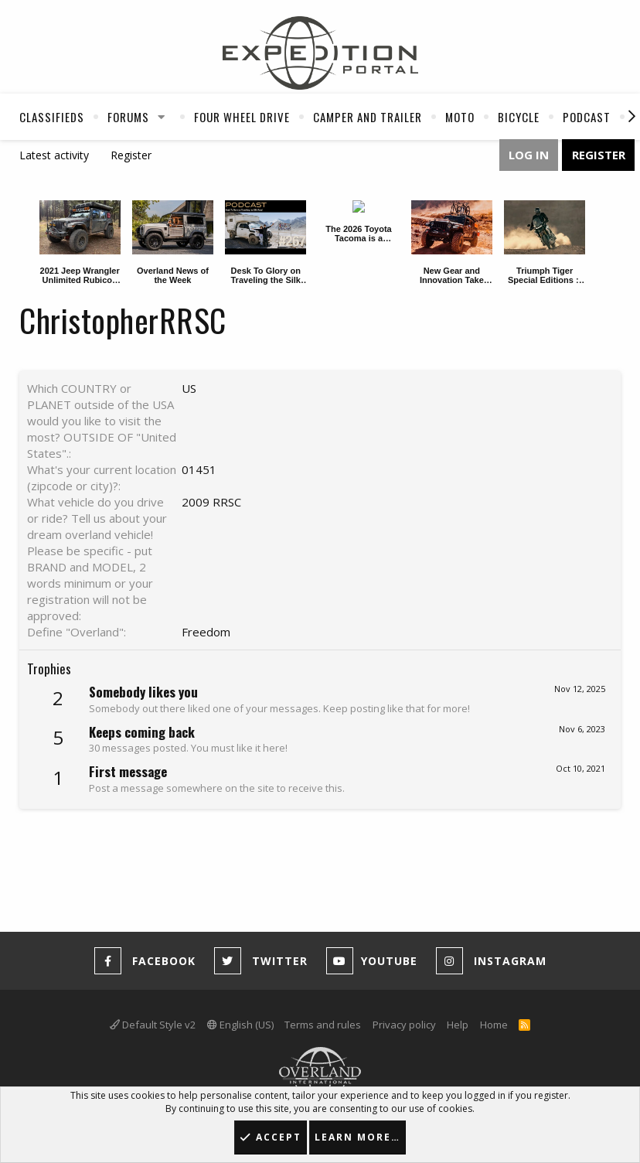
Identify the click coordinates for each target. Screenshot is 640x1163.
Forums (128, 116)
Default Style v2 (153, 1025)
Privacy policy (404, 1025)
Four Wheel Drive (242, 116)
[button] (161, 117)
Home (494, 1025)
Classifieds (51, 116)
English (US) (240, 1025)
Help (457, 1025)
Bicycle (519, 116)
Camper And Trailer (367, 116)
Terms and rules (322, 1025)
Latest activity (54, 155)
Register (131, 155)
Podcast (587, 116)
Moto (460, 116)
